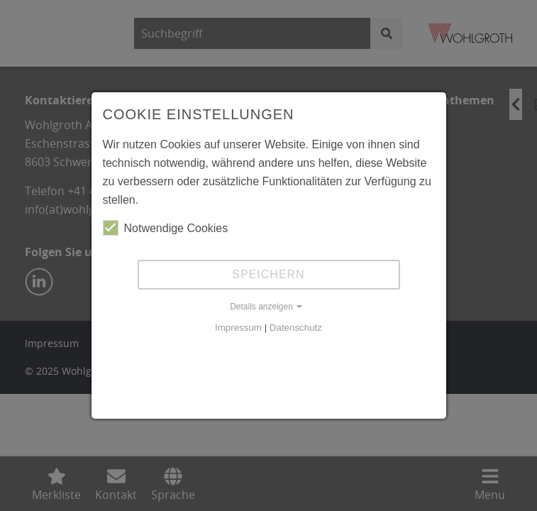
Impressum (238, 327)
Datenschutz (296, 327)
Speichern (268, 274)
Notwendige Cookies (165, 228)
